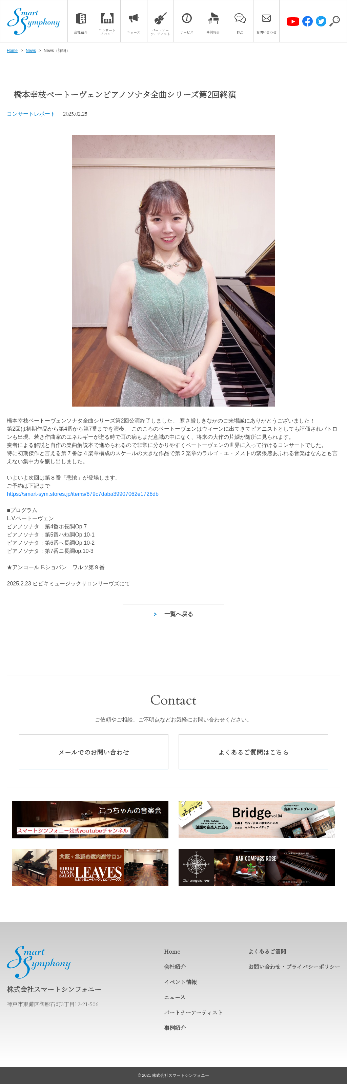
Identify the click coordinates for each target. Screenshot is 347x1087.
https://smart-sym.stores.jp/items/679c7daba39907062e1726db (82, 494)
